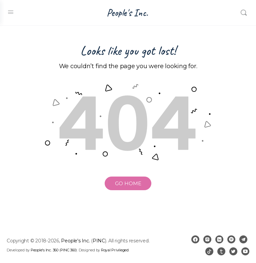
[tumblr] (221, 251)
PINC (99, 241)
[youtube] (245, 251)
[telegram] (243, 239)
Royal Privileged (115, 250)
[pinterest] (231, 239)
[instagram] (207, 239)
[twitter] (233, 251)
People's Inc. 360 (44, 250)
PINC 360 (68, 250)
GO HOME (128, 183)
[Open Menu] (11, 12)
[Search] (244, 13)
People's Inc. (127, 12)
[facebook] (195, 239)
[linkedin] (219, 239)
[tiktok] (209, 251)
